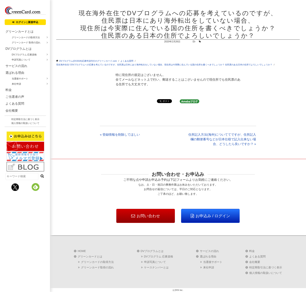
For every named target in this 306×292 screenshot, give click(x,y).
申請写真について (21, 59)
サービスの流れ (16, 66)
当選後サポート (20, 78)
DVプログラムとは (18, 48)
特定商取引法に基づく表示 (25, 119)
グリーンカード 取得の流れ (26, 42)
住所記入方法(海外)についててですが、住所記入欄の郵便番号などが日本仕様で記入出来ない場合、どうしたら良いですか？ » (222, 139)
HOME (82, 251)
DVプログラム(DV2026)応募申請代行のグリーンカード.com (88, 61)
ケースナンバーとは (156, 267)
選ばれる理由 (14, 72)
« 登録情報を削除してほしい (120, 134)
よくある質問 (14, 103)
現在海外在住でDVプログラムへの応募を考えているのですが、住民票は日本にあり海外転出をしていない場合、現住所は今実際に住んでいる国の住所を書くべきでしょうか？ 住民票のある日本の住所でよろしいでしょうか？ (164, 64)
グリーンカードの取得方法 (26, 37)
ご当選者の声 (14, 96)
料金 (8, 90)
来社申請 (16, 84)
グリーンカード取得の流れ (97, 267)
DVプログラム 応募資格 (24, 54)
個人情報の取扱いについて (25, 123)
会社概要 (11, 110)
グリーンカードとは (19, 31)
